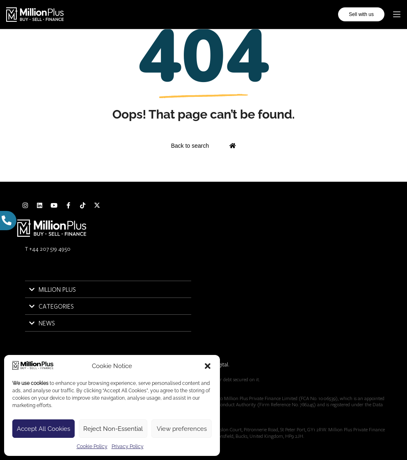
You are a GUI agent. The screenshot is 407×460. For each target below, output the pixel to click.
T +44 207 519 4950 (48, 248)
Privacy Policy (128, 446)
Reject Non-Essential (113, 429)
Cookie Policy (92, 446)
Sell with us (361, 14)
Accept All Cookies (43, 429)
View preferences (182, 429)
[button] (208, 366)
